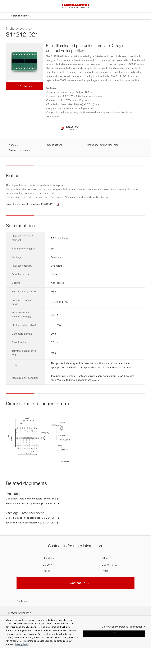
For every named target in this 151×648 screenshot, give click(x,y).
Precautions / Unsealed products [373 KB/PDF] (32, 204)
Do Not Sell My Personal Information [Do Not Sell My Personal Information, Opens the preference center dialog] (122, 627)
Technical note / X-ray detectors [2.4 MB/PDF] (31, 523)
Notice (12, 145)
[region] (75, 631)
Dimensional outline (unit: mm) (102, 145)
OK (114, 634)
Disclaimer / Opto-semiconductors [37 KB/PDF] (32, 499)
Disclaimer (22, 602)
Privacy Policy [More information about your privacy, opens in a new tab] (22, 645)
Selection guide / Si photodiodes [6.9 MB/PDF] (32, 518)
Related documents (19, 151)
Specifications (54, 145)
